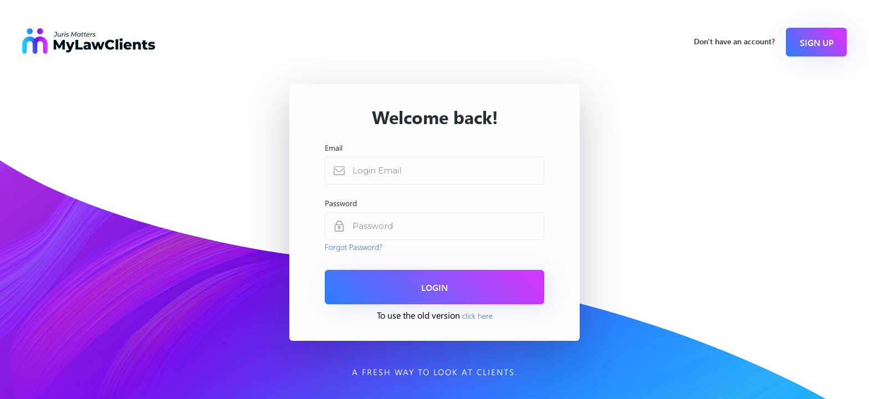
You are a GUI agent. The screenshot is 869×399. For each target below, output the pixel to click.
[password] (448, 226)
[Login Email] (448, 170)
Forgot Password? (353, 246)
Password (341, 203)
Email (334, 148)
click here (477, 315)
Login (434, 287)
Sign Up (817, 42)
